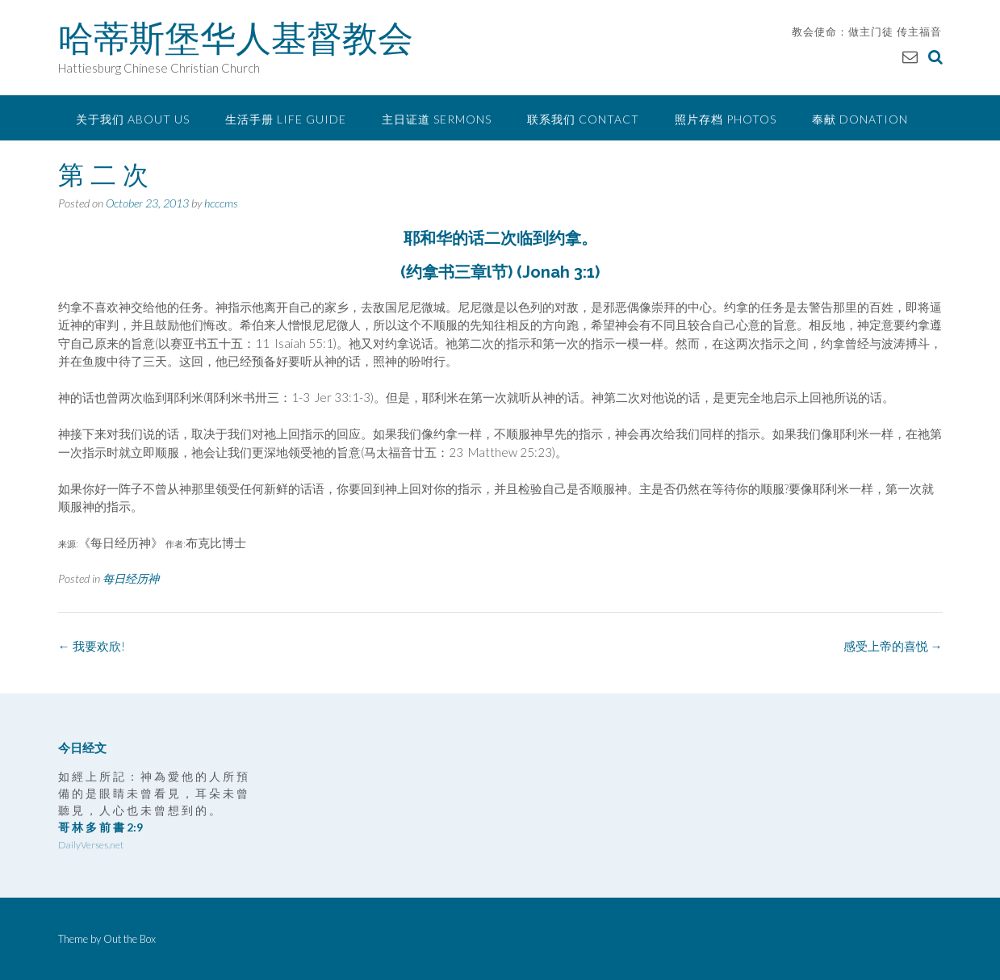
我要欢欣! (91, 646)
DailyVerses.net (90, 845)
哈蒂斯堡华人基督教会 (235, 38)
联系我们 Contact (583, 119)
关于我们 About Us (133, 119)
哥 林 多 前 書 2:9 (100, 827)
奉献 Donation (860, 119)
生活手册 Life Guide (285, 119)
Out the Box (129, 938)
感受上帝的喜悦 (893, 646)
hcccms (221, 203)
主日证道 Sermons (437, 119)
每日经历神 (131, 578)
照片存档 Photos (725, 119)
